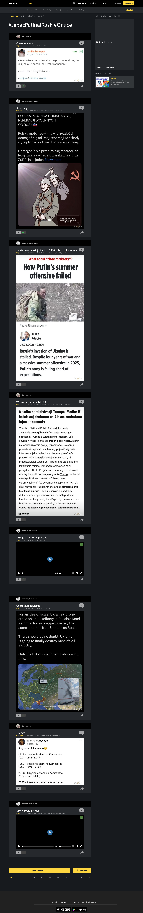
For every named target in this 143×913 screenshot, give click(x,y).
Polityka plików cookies (90, 902)
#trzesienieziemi (31, 735)
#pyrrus (56, 253)
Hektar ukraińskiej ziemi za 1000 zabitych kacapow (46, 250)
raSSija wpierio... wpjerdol (31, 537)
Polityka (50, 10)
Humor (21, 10)
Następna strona (39, 870)
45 (42, 878)
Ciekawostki (39, 10)
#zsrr (28, 111)
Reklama (64, 902)
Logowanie (117, 3)
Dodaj (30, 3)
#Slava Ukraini (32, 253)
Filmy (94, 3)
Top (104, 3)
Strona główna (14, 16)
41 (74, 878)
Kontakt (55, 902)
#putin (25, 253)
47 (26, 878)
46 (34, 878)
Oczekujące (81, 3)
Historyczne (19, 111)
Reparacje (22, 108)
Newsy (73, 10)
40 (81, 878)
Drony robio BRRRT (27, 810)
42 (66, 878)
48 (19, 878)
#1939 (31, 111)
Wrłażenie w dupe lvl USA (31, 402)
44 (50, 878)
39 (89, 878)
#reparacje (37, 111)
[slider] (38, 573)
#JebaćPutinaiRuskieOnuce (41, 46)
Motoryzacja (83, 10)
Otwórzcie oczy (25, 43)
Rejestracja (129, 3)
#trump (30, 404)
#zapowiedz (40, 735)
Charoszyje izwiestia (28, 605)
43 (58, 878)
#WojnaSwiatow (63, 253)
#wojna (26, 46)
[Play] (19, 573)
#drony (30, 46)
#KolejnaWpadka (65, 404)
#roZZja (59, 111)
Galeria (29, 10)
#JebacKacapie (60, 813)
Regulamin (75, 902)
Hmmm (20, 733)
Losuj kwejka (82, 870)
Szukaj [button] (130, 10)
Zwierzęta (12, 10)
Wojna (18, 46)
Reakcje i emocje (62, 10)
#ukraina (26, 608)
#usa (26, 404)
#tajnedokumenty (54, 404)
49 (11, 878)
